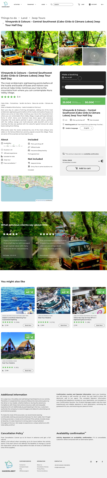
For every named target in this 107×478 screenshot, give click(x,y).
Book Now (28, 325)
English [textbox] (86, 128)
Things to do (9, 17)
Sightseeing (87, 315)
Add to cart (83, 168)
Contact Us (22, 465)
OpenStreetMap (41, 200)
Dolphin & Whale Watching (14, 315)
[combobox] (86, 128)
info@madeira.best (60, 467)
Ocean (4, 315)
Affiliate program (24, 471)
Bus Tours (94, 315)
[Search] (63, 4)
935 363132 (67, 465)
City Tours (80, 315)
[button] (21, 4)
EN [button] (102, 4)
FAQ (20, 469)
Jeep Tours (38, 17)
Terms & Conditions (42, 471)
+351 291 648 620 (59, 465)
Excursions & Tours (47, 315)
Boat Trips (25, 315)
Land (24, 17)
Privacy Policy (40, 469)
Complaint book (23, 467)
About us (39, 465)
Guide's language (70, 128)
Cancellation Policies (42, 467)
